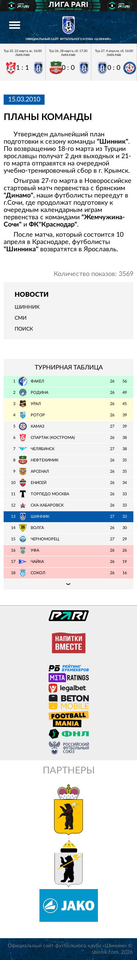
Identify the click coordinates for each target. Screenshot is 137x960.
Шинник (27, 307)
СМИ (21, 318)
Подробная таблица (68, 584)
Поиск (24, 329)
